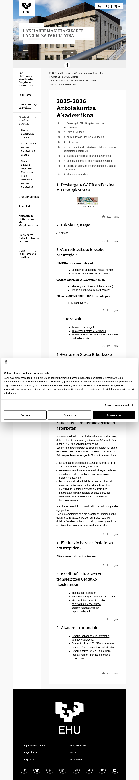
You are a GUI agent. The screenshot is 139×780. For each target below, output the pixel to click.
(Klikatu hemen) (79, 302)
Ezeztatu (25, 415)
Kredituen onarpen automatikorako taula (94, 596)
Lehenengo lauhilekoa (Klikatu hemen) (93, 269)
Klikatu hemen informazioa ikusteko (76, 556)
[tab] (66, 52)
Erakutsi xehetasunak (117, 405)
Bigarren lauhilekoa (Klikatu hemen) (91, 273)
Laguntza (29, 759)
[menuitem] (117, 6)
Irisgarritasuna (78, 745)
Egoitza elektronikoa (35, 745)
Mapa (73, 752)
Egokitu (69, 415)
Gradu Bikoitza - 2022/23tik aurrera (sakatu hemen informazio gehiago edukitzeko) (91, 655)
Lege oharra (30, 752)
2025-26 (63, 233)
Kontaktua (76, 759)
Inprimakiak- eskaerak (84, 593)
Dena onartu (114, 415)
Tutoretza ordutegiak (83, 327)
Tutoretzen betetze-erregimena (89, 331)
